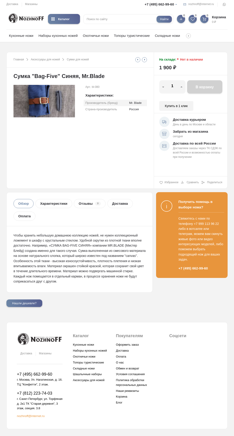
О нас (120, 362)
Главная (18, 59)
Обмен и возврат (127, 368)
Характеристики (53, 203)
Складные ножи (167, 36)
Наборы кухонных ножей (58, 36)
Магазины (31, 4)
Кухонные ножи (21, 36)
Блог (119, 402)
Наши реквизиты (127, 391)
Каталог (60, 19)
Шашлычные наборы (87, 374)
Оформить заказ (127, 344)
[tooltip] (137, 59)
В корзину (205, 87)
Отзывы (90, 203)
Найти (164, 19)
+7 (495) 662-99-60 (159, 4)
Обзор (23, 203)
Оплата (24, 216)
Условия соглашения (130, 374)
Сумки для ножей (78, 59)
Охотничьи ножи (96, 36)
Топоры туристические (132, 36)
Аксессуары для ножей (45, 59)
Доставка (12, 4)
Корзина (121, 396)
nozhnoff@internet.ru (201, 4)
